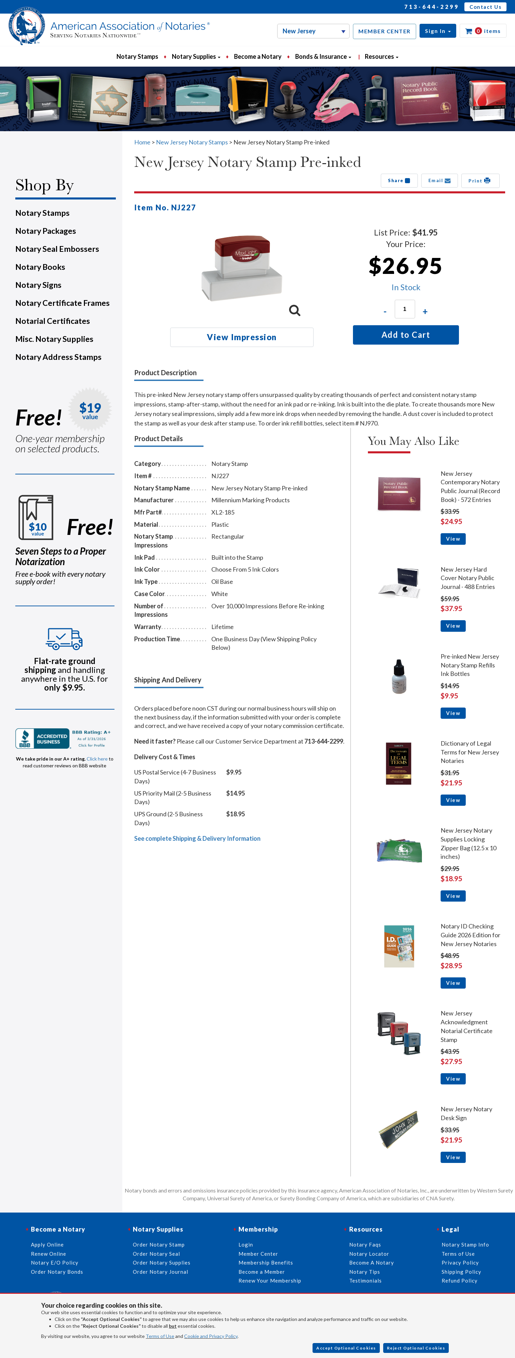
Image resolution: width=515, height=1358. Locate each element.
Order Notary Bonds (57, 1272)
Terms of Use (160, 1336)
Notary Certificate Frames (62, 303)
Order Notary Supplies (162, 1262)
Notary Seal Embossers (57, 249)
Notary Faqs (365, 1244)
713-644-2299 (431, 6)
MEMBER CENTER (384, 31)
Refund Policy (460, 1280)
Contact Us (485, 7)
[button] (438, 31)
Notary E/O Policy (54, 1262)
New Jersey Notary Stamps (192, 142)
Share (399, 180)
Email (439, 180)
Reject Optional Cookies (416, 1348)
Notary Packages (45, 231)
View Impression (242, 337)
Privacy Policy (460, 1262)
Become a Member (261, 1272)
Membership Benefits (265, 1262)
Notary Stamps (137, 56)
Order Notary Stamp (159, 1244)
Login (245, 1244)
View (453, 539)
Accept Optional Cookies (346, 1348)
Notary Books (40, 267)
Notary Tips (364, 1272)
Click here (97, 759)
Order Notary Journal (160, 1272)
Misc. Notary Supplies (54, 339)
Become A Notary (371, 1262)
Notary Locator (369, 1254)
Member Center (258, 1254)
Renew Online (48, 1254)
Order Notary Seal (156, 1254)
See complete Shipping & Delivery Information (197, 838)
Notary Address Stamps (58, 357)
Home (142, 142)
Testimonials (365, 1280)
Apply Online (47, 1244)
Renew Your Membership (269, 1280)
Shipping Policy (461, 1272)
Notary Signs (38, 285)
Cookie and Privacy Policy (210, 1336)
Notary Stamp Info (465, 1244)
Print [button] (480, 180)
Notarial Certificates (52, 321)
